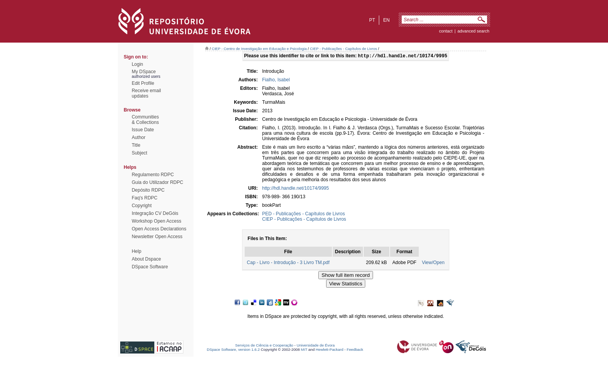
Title (136, 145)
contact (446, 31)
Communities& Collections (145, 119)
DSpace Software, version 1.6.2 (233, 350)
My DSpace (144, 71)
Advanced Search (473, 31)
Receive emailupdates (146, 93)
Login (137, 64)
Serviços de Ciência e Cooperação (264, 346)
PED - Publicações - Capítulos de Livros (303, 214)
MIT (304, 350)
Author (138, 137)
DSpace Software (150, 266)
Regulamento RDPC (153, 174)
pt (372, 20)
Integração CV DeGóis (155, 213)
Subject (139, 153)
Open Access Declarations (159, 229)
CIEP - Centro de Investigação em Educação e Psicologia (259, 48)
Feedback (355, 350)
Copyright (142, 205)
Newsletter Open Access (157, 236)
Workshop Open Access (156, 221)
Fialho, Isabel (276, 80)
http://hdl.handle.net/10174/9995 (295, 189)
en (386, 20)
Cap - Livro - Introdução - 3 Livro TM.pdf (288, 263)
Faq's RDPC (144, 198)
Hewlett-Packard (329, 350)
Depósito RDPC (148, 190)
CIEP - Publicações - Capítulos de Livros (343, 48)
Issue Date (143, 129)
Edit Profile (143, 83)
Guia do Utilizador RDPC (157, 182)
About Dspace (146, 259)
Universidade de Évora (316, 346)
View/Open (433, 263)
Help (137, 251)
